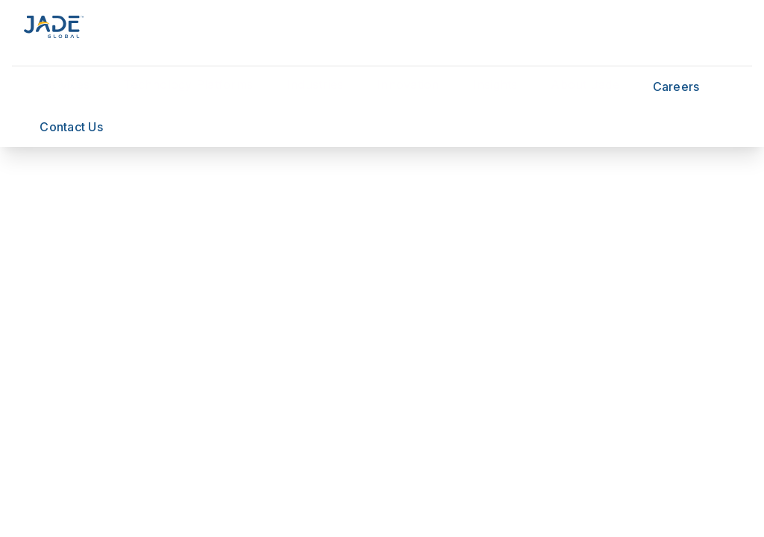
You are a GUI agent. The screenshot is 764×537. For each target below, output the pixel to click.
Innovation (408, 84)
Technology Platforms (188, 84)
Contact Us (71, 126)
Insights (495, 84)
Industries (315, 84)
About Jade (585, 84)
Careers (676, 86)
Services (65, 84)
